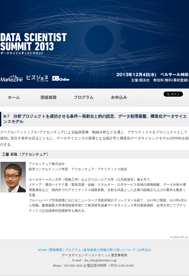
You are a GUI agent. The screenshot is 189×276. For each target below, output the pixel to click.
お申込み (144, 250)
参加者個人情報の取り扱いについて (109, 250)
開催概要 (55, 250)
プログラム (73, 250)
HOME (42, 250)
